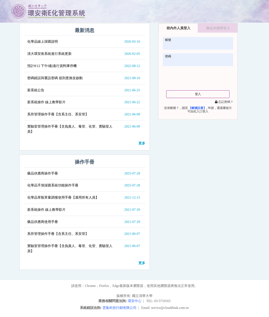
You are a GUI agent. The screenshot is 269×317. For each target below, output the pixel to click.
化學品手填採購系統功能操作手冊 (52, 185)
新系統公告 (35, 90)
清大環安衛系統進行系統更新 (49, 53)
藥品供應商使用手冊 (42, 222)
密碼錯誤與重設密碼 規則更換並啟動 (55, 78)
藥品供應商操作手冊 (42, 173)
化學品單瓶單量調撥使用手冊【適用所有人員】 (63, 197)
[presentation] (197, 78)
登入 (198, 94)
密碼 (168, 56)
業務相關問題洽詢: (112, 301)
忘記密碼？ (224, 101)
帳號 (168, 40)
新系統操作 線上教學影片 (46, 102)
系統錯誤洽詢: (90, 308)
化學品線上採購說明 (42, 41)
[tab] (178, 28)
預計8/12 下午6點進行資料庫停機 (52, 66)
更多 (141, 143)
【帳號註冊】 (197, 108)
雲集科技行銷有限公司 (119, 308)
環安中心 (134, 301)
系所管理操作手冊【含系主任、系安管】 (58, 114)
